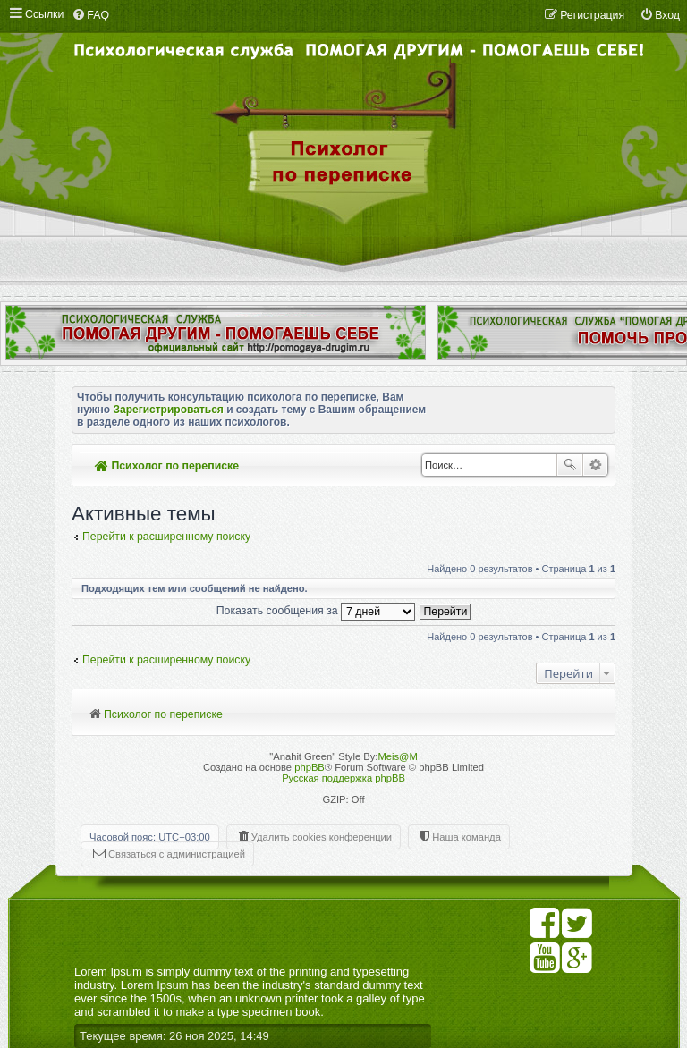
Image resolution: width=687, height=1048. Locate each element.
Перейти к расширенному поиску (166, 536)
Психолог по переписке (167, 466)
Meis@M (397, 756)
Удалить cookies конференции (321, 837)
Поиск (569, 465)
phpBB (309, 767)
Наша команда (466, 837)
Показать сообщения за (315, 610)
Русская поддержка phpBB (343, 778)
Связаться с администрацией (176, 854)
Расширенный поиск (595, 465)
